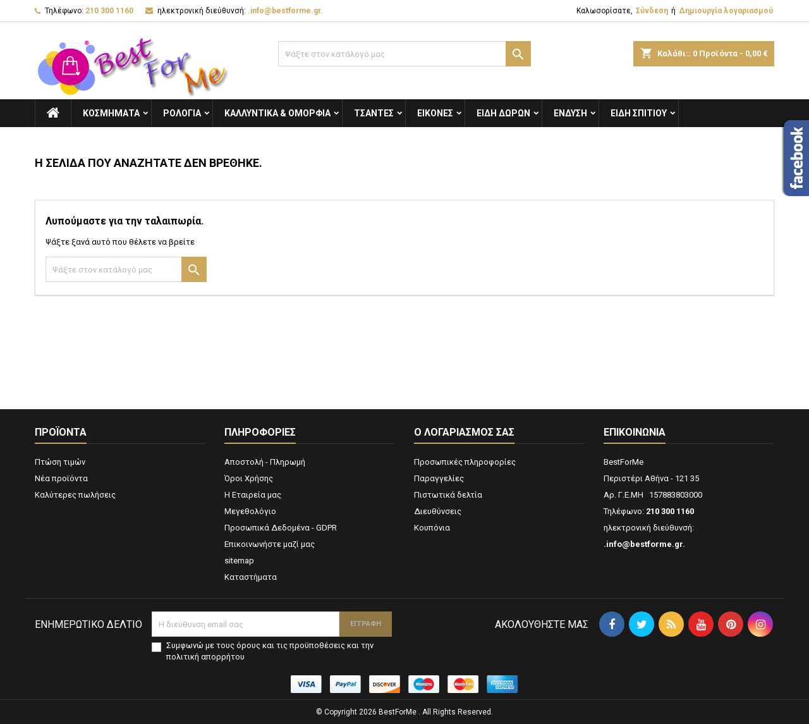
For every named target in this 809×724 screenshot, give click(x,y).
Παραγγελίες (439, 478)
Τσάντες (374, 113)
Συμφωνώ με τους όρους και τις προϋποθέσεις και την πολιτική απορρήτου (270, 651)
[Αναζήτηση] (404, 53)
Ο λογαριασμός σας (464, 432)
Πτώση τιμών (60, 462)
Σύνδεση (652, 10)
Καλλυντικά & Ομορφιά (277, 113)
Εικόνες (435, 113)
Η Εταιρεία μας (252, 495)
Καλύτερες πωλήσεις (75, 495)
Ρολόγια (182, 113)
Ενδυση (570, 113)
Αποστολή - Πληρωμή (264, 462)
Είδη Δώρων (503, 113)
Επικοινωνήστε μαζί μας (269, 544)
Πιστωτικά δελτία (448, 495)
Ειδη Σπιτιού (639, 113)
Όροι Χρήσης (248, 478)
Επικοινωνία (635, 432)
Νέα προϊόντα (61, 478)
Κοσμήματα (111, 113)
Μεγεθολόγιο (250, 511)
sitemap (239, 560)
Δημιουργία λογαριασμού (726, 10)
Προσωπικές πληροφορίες (465, 462)
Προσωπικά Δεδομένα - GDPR (280, 527)
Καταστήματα (250, 577)
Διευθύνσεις (437, 511)
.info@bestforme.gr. (285, 10)
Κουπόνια (432, 527)
